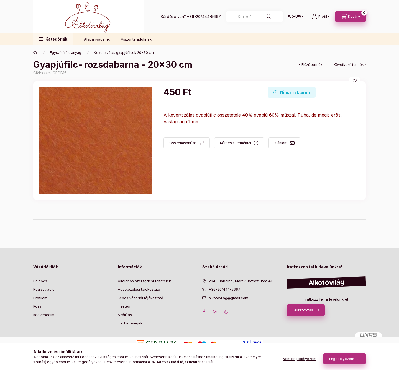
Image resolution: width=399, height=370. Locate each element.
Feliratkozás (303, 310)
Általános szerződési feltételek (144, 281)
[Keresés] (254, 16)
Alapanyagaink (97, 39)
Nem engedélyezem (299, 359)
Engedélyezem (341, 359)
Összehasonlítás (183, 143)
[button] (53, 39)
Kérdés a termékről (235, 143)
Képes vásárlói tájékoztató (140, 298)
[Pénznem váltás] (294, 16)
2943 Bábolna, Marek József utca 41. (241, 281)
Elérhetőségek (130, 323)
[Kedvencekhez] (354, 80)
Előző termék (312, 64)
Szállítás (125, 315)
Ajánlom (280, 143)
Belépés (40, 281)
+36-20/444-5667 (204, 16)
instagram (215, 311)
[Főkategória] (35, 52)
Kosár (38, 306)
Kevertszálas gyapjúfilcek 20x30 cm (124, 53)
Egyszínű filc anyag (65, 53)
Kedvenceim (43, 315)
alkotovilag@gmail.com (228, 298)
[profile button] (320, 16)
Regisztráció (44, 289)
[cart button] (350, 16)
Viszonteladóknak (136, 39)
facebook (203, 311)
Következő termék (349, 64)
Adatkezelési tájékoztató (139, 289)
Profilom (40, 298)
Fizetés (124, 306)
